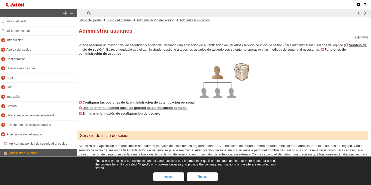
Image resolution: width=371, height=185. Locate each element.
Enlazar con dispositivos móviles (28, 125)
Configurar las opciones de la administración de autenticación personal (138, 102)
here (115, 164)
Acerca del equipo (18, 49)
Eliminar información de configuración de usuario (121, 113)
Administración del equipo (24, 134)
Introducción (14, 40)
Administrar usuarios (23, 153)
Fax (9, 87)
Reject (202, 177)
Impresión (13, 96)
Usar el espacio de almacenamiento (31, 115)
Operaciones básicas (20, 68)
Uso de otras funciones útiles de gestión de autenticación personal (134, 108)
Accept (169, 177)
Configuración (16, 59)
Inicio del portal (16, 21)
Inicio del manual (18, 31)
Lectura (11, 106)
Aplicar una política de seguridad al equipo (38, 143)
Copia (10, 78)
